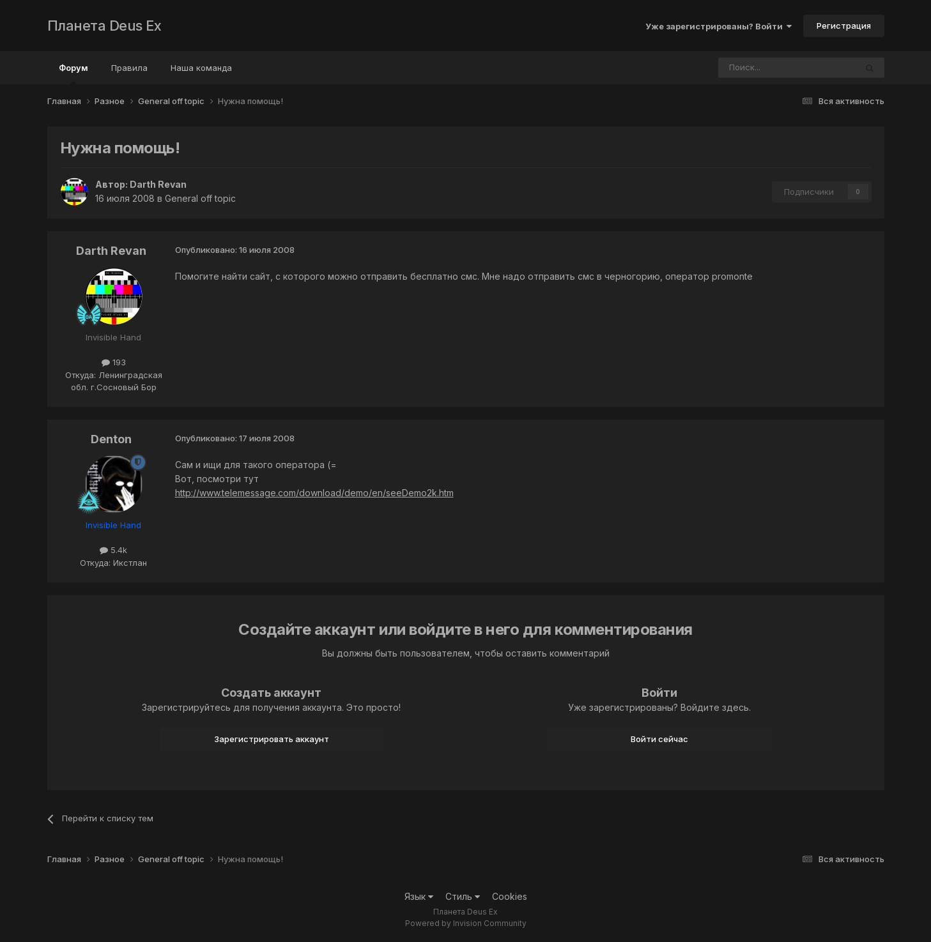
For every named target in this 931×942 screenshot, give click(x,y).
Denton (111, 439)
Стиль (462, 896)
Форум (73, 73)
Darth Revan (158, 184)
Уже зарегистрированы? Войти (718, 26)
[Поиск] (752, 67)
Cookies (509, 896)
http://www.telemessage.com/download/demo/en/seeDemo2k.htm (314, 492)
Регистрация (844, 25)
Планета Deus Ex (104, 25)
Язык (418, 896)
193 (114, 362)
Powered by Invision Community (466, 923)
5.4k (113, 550)
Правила (129, 68)
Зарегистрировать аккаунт (271, 739)
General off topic (200, 198)
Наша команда (201, 68)
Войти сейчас (659, 739)
